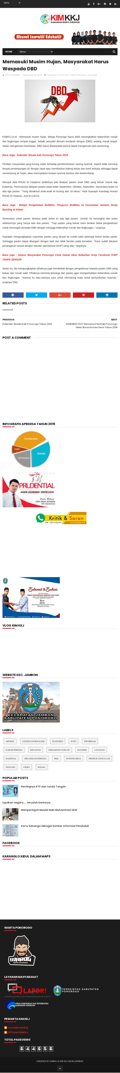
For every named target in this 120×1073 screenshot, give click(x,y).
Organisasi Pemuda (35, 759)
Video (26, 767)
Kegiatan (35, 750)
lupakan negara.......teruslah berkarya (26, 803)
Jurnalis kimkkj (18, 1028)
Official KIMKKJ (18, 1032)
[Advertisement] (60, 370)
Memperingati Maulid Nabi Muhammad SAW (49, 810)
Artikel (10, 741)
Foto (73, 741)
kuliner (82, 750)
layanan (99, 750)
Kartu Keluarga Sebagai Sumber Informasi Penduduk (55, 826)
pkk (56, 759)
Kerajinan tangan (59, 750)
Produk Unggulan (99, 759)
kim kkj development (71, 1062)
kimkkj (53, 1062)
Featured (52, 75)
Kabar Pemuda (78, 75)
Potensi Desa (73, 759)
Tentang (11, 767)
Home (9, 51)
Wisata (41, 767)
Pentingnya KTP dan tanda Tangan (43, 787)
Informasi (63, 75)
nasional (92, 75)
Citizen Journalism (33, 741)
